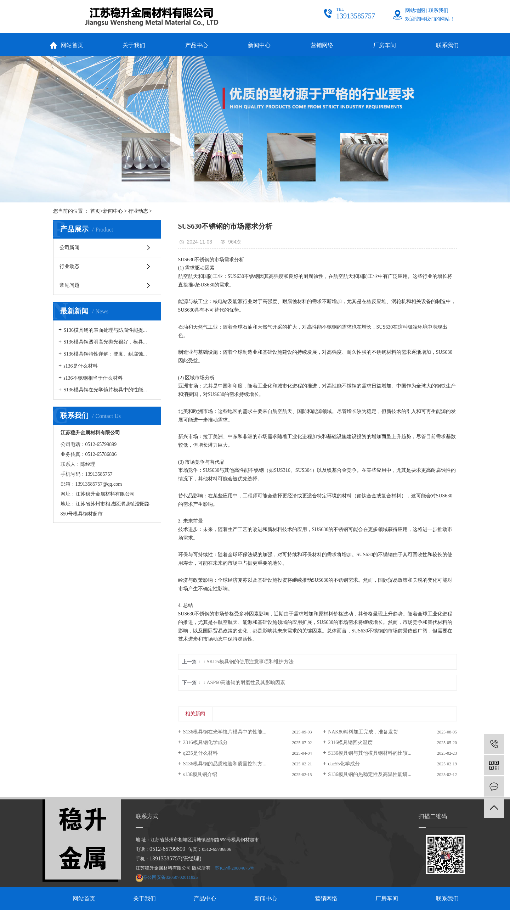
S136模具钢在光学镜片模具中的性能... (105, 389)
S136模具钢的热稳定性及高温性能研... (369, 774)
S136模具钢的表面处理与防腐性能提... (105, 330)
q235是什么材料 (200, 753)
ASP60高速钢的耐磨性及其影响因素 (246, 682)
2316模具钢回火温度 (350, 742)
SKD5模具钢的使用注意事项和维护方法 (250, 661)
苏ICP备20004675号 (234, 868)
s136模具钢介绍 (200, 774)
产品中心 (196, 45)
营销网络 (322, 45)
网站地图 (415, 10)
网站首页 (72, 45)
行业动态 (138, 211)
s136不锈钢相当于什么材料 (92, 378)
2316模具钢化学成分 (205, 742)
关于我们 (134, 45)
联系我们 (438, 10)
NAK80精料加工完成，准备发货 (363, 732)
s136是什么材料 (80, 366)
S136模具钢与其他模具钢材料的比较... (369, 753)
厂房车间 (384, 45)
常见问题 (69, 285)
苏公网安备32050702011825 (170, 877)
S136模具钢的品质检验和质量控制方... (224, 763)
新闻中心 (259, 45)
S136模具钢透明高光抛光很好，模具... (105, 342)
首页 (95, 211)
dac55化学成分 (343, 763)
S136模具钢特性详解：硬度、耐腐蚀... (105, 354)
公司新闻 (69, 247)
